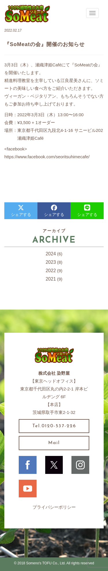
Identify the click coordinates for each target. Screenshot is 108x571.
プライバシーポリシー (54, 507)
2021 (51, 279)
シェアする (21, 211)
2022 (51, 270)
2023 (51, 262)
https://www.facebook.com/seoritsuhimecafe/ (47, 156)
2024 (51, 253)
